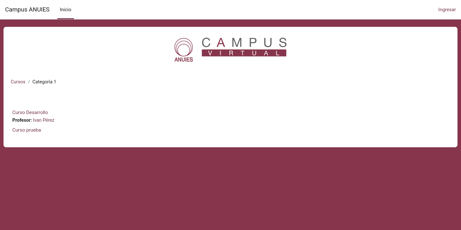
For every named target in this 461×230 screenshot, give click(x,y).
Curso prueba (38, 130)
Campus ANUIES (27, 9)
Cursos (30, 82)
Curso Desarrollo (42, 113)
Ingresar (447, 9)
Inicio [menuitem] (65, 9)
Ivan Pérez (56, 121)
